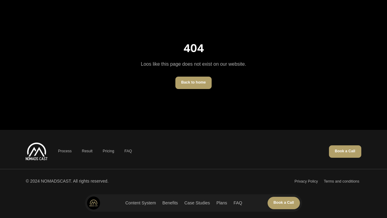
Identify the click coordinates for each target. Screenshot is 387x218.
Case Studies (197, 202)
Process (65, 151)
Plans (221, 202)
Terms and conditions (341, 181)
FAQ (238, 202)
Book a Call (284, 202)
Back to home (193, 82)
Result (87, 151)
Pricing (108, 151)
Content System (140, 202)
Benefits (170, 202)
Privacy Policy (306, 181)
